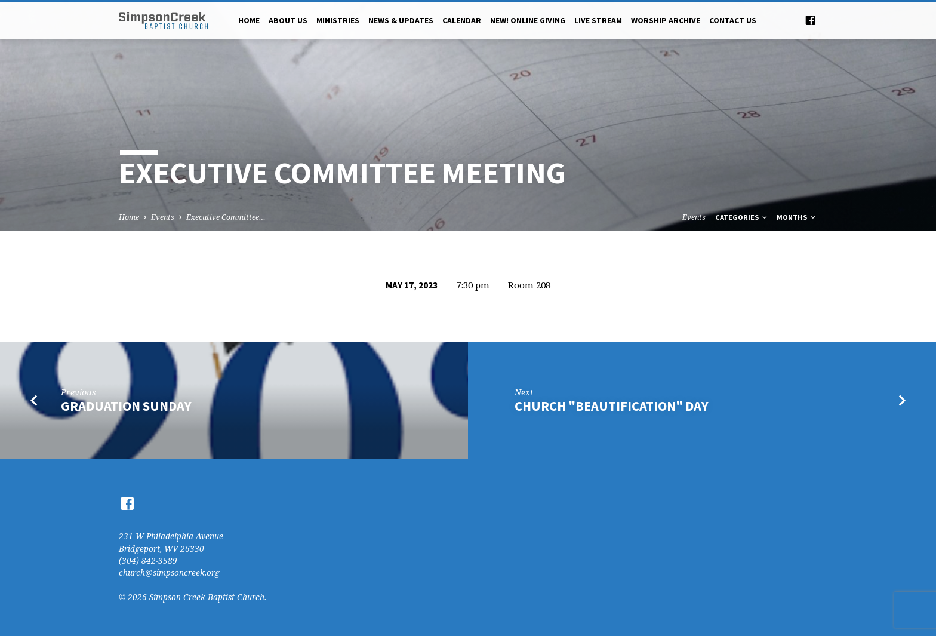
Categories (742, 217)
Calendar (461, 21)
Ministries (337, 21)
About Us (288, 21)
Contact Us (732, 21)
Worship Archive (665, 21)
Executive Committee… (226, 217)
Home (249, 21)
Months (797, 217)
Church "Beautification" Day (612, 406)
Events (162, 217)
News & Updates (400, 21)
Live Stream (598, 21)
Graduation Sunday (126, 406)
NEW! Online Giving (527, 21)
